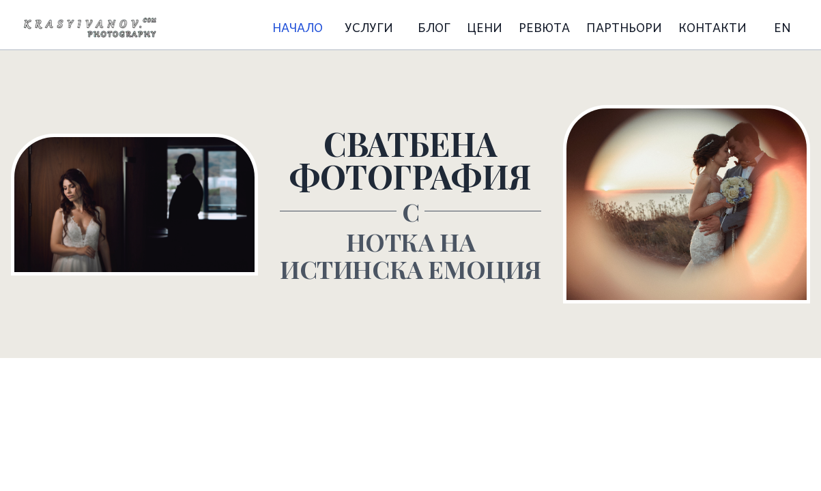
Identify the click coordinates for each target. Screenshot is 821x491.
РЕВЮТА (544, 27)
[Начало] (90, 27)
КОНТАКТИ (712, 27)
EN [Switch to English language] (782, 27)
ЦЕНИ (484, 27)
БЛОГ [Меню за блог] (434, 27)
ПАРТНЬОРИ (624, 27)
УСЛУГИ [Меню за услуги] (369, 27)
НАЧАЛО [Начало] (297, 27)
